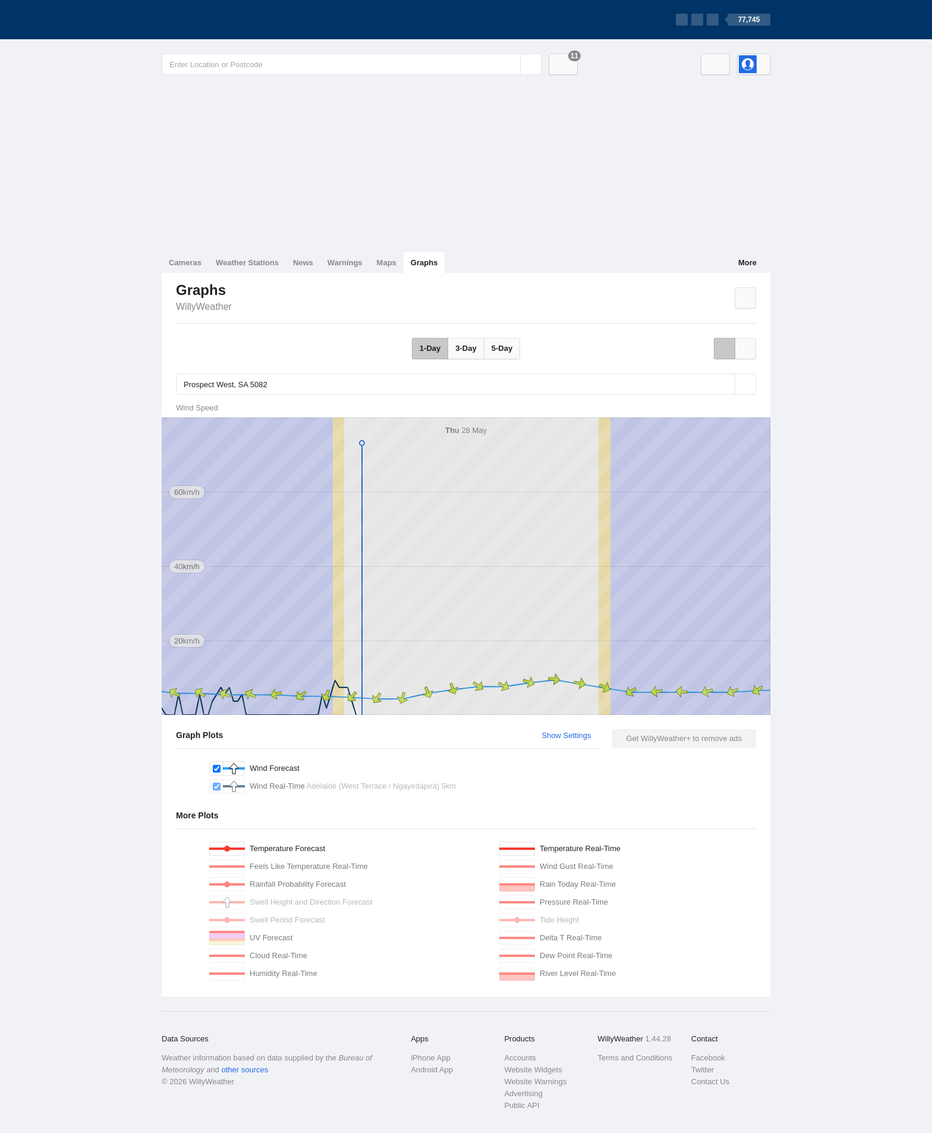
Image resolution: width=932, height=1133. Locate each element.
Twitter (702, 1069)
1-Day (430, 348)
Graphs (424, 262)
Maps (386, 262)
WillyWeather (204, 307)
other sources (244, 1069)
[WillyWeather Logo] (217, 19)
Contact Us (710, 1081)
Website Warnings (535, 1081)
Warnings (345, 262)
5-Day (502, 348)
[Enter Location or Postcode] (351, 64)
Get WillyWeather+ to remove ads (684, 738)
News (303, 262)
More (747, 262)
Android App (432, 1069)
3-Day (465, 348)
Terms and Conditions (635, 1057)
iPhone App (431, 1057)
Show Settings (566, 735)
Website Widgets (533, 1069)
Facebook (708, 1057)
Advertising (523, 1093)
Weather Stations (247, 262)
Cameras (185, 262)
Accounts (520, 1057)
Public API (521, 1105)
